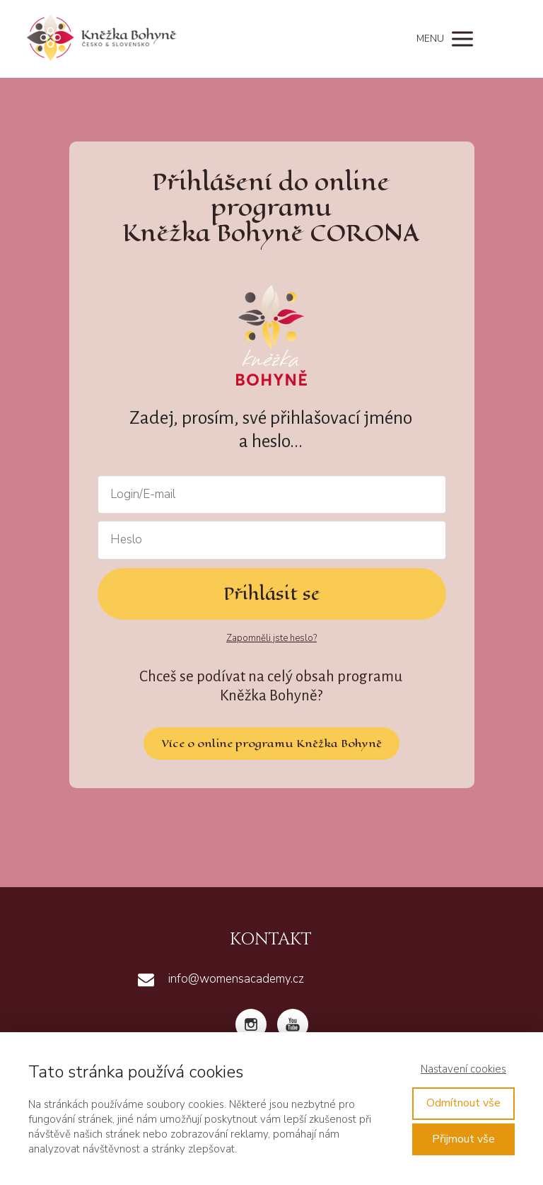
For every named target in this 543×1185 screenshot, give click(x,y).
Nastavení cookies (463, 1069)
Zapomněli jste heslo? (271, 638)
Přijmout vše (463, 1139)
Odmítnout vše (463, 1103)
